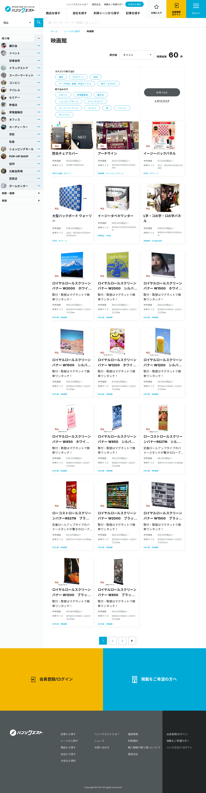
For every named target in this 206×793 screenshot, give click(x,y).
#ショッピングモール (114, 173)
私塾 (8, 141)
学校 (8, 134)
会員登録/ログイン (51, 679)
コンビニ (10, 82)
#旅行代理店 (57, 173)
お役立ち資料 (134, 4)
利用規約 (133, 740)
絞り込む (162, 92)
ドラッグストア (14, 67)
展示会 (9, 45)
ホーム (54, 31)
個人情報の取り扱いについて (144, 747)
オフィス (10, 119)
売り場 (5, 38)
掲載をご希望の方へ (114, 4)
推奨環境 (133, 734)
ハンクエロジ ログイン (179, 747)
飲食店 (9, 104)
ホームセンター (14, 185)
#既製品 (101, 235)
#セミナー (68, 173)
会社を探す (80, 13)
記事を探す (133, 13)
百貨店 (9, 178)
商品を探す (53, 13)
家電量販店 (12, 112)
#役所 (146, 173)
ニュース (99, 740)
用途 (4, 200)
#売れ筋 (55, 317)
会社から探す (68, 754)
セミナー (10, 97)
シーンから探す (72, 31)
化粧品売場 (12, 171)
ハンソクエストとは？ (77, 4)
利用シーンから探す (106, 13)
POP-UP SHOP (14, 156)
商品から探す (68, 747)
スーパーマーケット (17, 75)
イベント (10, 53)
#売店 (108, 235)
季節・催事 (8, 193)
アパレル (10, 90)
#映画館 (101, 173)
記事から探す (68, 734)
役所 (8, 163)
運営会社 (96, 4)
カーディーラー (14, 126)
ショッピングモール (17, 149)
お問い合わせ (101, 747)
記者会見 (10, 60)
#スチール (154, 173)
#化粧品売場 (157, 241)
